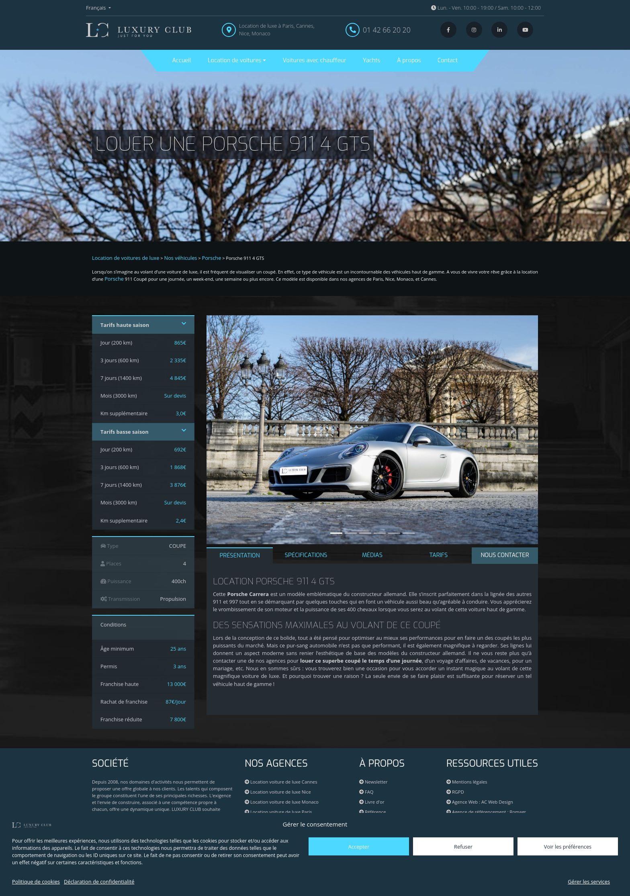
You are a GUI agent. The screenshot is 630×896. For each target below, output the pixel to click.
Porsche (211, 257)
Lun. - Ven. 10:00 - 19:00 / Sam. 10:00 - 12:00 (486, 7)
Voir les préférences (567, 846)
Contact (448, 60)
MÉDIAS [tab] (372, 555)
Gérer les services (589, 881)
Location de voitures (235, 60)
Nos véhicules (180, 257)
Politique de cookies (36, 881)
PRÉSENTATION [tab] (239, 555)
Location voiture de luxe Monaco (282, 802)
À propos (409, 60)
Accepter (358, 846)
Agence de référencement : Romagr (489, 812)
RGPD (455, 792)
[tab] (505, 555)
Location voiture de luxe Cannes (281, 782)
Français (96, 7)
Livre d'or (372, 802)
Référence (372, 812)
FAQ (366, 792)
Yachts (371, 60)
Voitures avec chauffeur (314, 60)
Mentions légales (466, 782)
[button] (231, 429)
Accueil (181, 60)
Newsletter (373, 782)
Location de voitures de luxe (126, 257)
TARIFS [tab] (439, 555)
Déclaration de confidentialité (99, 881)
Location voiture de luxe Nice (278, 792)
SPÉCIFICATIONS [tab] (306, 555)
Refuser (463, 846)
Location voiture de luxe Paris (278, 812)
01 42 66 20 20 (387, 30)
